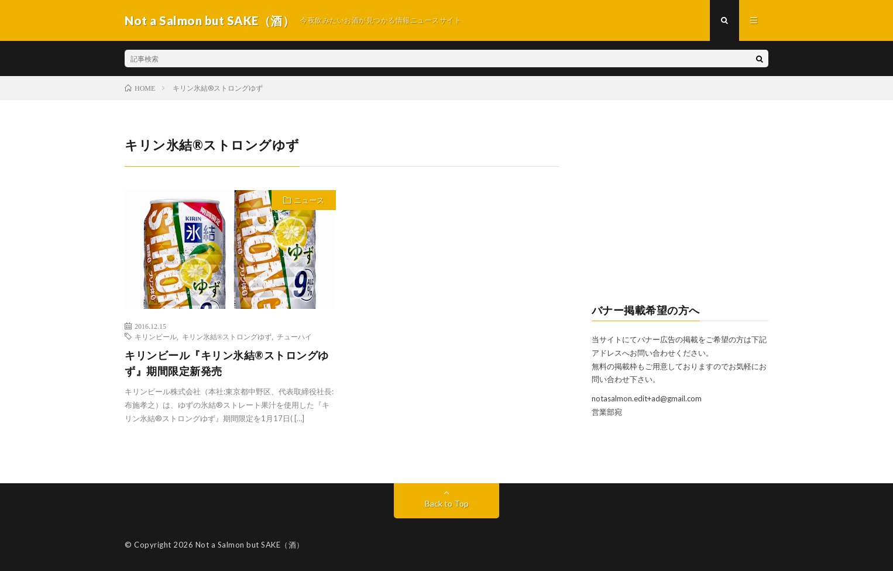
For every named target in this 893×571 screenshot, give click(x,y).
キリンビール (156, 336)
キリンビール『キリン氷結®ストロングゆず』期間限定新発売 (227, 363)
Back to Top (447, 503)
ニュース (309, 200)
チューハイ (294, 336)
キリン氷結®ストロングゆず (227, 336)
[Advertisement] (680, 208)
